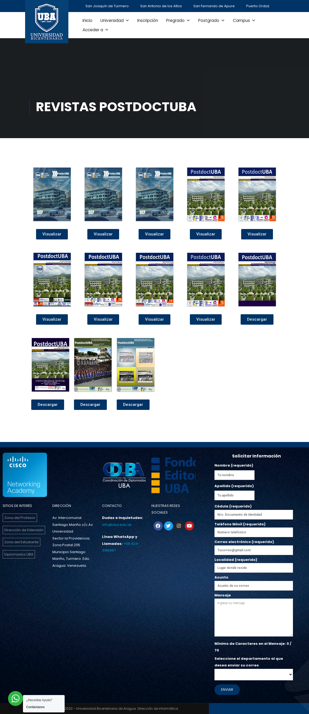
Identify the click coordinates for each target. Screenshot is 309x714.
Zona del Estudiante (21, 542)
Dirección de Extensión (24, 530)
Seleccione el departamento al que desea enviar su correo (253, 666)
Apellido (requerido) (234, 485)
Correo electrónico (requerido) (253, 547)
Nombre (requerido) (233, 465)
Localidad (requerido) (253, 564)
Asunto (253, 581)
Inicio (87, 20)
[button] (52, 234)
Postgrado (211, 20)
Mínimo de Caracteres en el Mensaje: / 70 (252, 647)
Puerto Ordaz (257, 6)
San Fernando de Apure (214, 6)
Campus (244, 20)
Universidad (114, 20)
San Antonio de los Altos (161, 6)
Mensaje (253, 615)
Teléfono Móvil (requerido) (253, 528)
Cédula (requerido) (253, 510)
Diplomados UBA (18, 554)
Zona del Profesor (20, 517)
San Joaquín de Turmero (107, 6)
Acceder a (96, 30)
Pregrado (178, 20)
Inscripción (147, 20)
